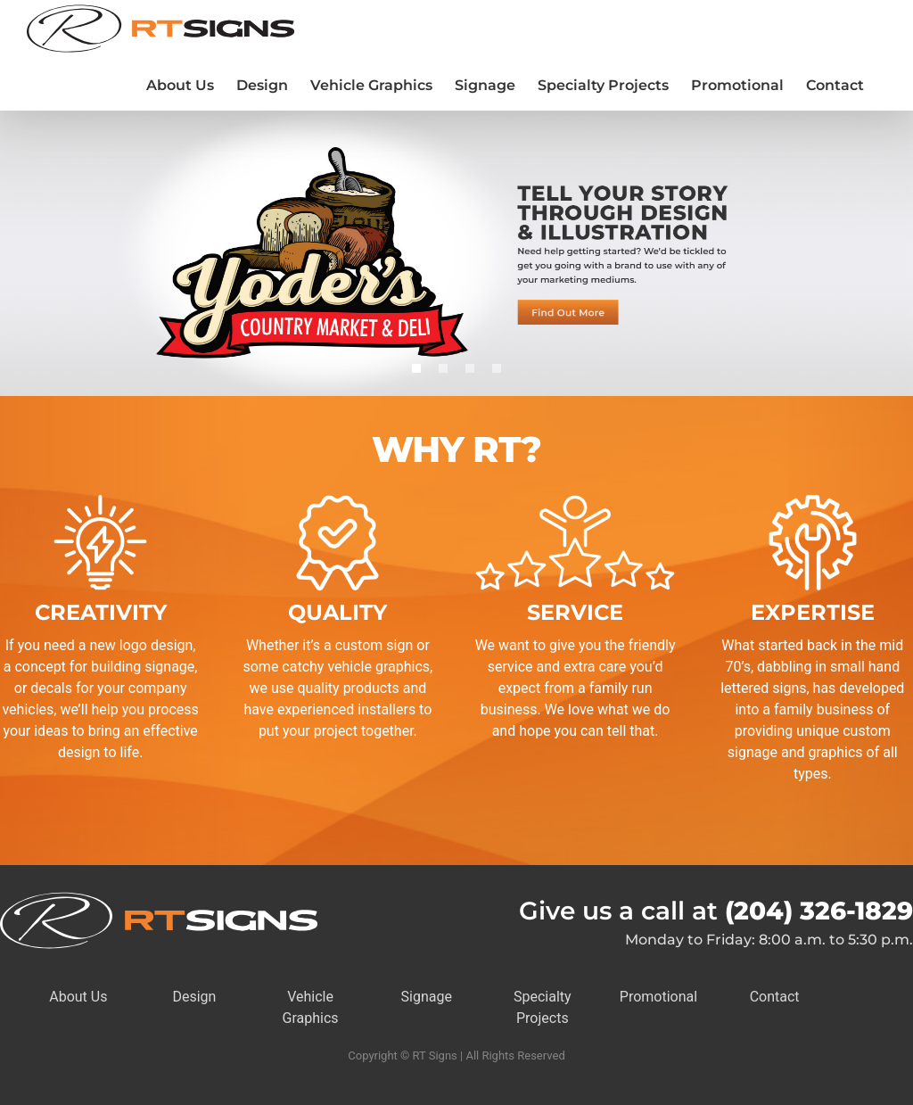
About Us (78, 996)
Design (194, 996)
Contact (775, 996)
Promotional (658, 996)
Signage (426, 996)
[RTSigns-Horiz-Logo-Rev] (158, 898)
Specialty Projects (543, 1007)
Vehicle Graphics (311, 1007)
